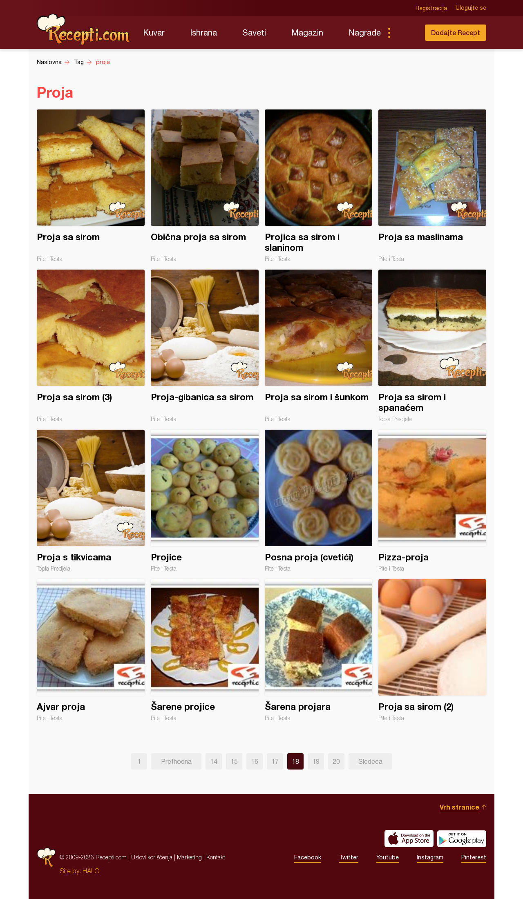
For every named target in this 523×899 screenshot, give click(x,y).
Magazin (307, 32)
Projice (205, 501)
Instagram (430, 857)
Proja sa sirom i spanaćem (432, 346)
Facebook (307, 857)
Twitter (348, 857)
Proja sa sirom (91, 185)
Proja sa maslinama (432, 185)
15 (234, 761)
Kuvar (154, 32)
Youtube (387, 857)
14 (213, 761)
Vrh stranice (459, 807)
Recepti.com (84, 29)
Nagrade (365, 32)
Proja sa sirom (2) (432, 650)
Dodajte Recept (455, 32)
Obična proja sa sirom (205, 185)
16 (254, 761)
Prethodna (176, 761)
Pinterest (473, 857)
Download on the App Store (409, 838)
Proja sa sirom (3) (91, 346)
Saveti (254, 32)
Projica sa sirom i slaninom (319, 185)
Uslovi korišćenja (151, 857)
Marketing (189, 857)
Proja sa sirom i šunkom (319, 346)
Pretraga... (405, 32)
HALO (91, 870)
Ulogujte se (471, 8)
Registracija (431, 8)
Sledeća (370, 761)
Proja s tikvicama (91, 501)
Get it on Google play (461, 838)
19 (316, 761)
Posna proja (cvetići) (319, 501)
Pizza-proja (432, 501)
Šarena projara (319, 650)
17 (275, 761)
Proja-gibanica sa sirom (205, 346)
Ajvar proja (91, 650)
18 (295, 761)
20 (336, 761)
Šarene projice (205, 650)
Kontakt (215, 857)
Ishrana (203, 32)
